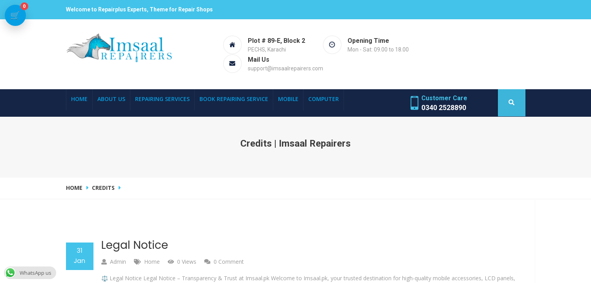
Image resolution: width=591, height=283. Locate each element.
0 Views (186, 261)
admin (118, 261)
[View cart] (15, 15)
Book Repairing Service (233, 99)
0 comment (229, 261)
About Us (111, 99)
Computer (323, 99)
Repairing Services (162, 99)
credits (103, 187)
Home (79, 99)
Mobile (288, 99)
